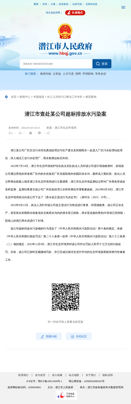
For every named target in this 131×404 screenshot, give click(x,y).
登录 (44, 4)
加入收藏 (57, 375)
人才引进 (68, 73)
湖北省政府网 (53, 12)
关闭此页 (79, 336)
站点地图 (74, 375)
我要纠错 (49, 336)
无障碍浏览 (91, 4)
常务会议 (100, 73)
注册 (53, 4)
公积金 (57, 73)
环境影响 (88, 73)
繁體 (36, 4)
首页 (14, 96)
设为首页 (40, 375)
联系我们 (23, 375)
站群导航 (77, 4)
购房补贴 (45, 73)
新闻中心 (24, 96)
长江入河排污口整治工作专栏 (65, 96)
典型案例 (90, 96)
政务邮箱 (64, 4)
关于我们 (91, 375)
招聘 (78, 73)
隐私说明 (108, 375)
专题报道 (38, 96)
